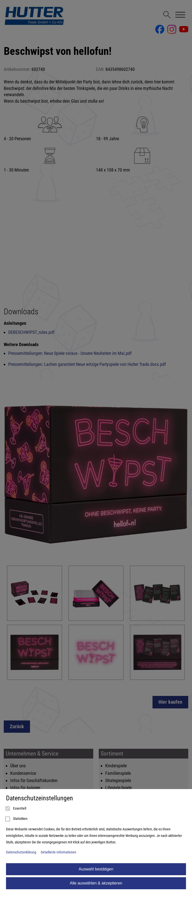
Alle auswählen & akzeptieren (96, 883)
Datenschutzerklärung (21, 852)
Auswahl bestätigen (96, 869)
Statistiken (17, 819)
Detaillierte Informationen (58, 852)
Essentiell (16, 808)
